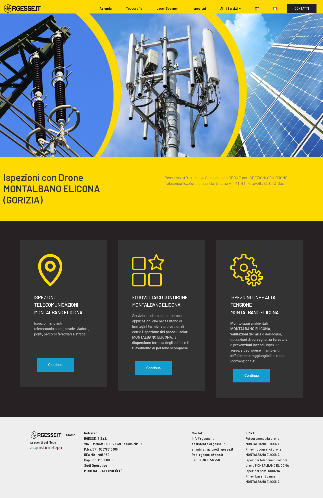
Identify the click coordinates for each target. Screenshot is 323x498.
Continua (55, 365)
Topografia (134, 8)
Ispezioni (199, 8)
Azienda (106, 8)
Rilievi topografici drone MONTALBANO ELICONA (263, 452)
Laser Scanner (167, 8)
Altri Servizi (229, 8)
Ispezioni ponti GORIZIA (263, 471)
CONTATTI (302, 8)
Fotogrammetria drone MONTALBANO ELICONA (262, 441)
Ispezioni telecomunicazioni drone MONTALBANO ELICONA (267, 462)
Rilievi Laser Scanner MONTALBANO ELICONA (262, 479)
